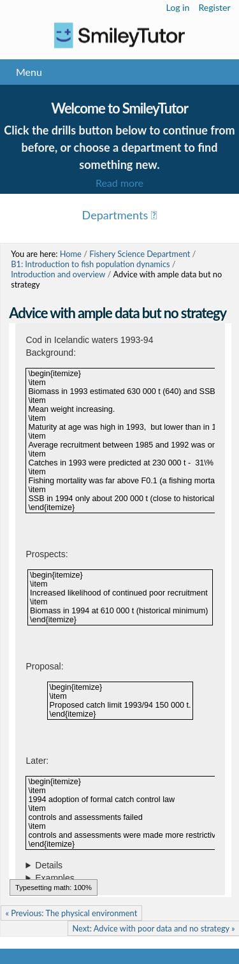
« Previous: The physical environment (71, 913)
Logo (119, 35)
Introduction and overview (58, 274)
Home (71, 254)
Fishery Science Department (139, 254)
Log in (178, 7)
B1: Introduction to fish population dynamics (90, 264)
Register (214, 7)
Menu (29, 72)
